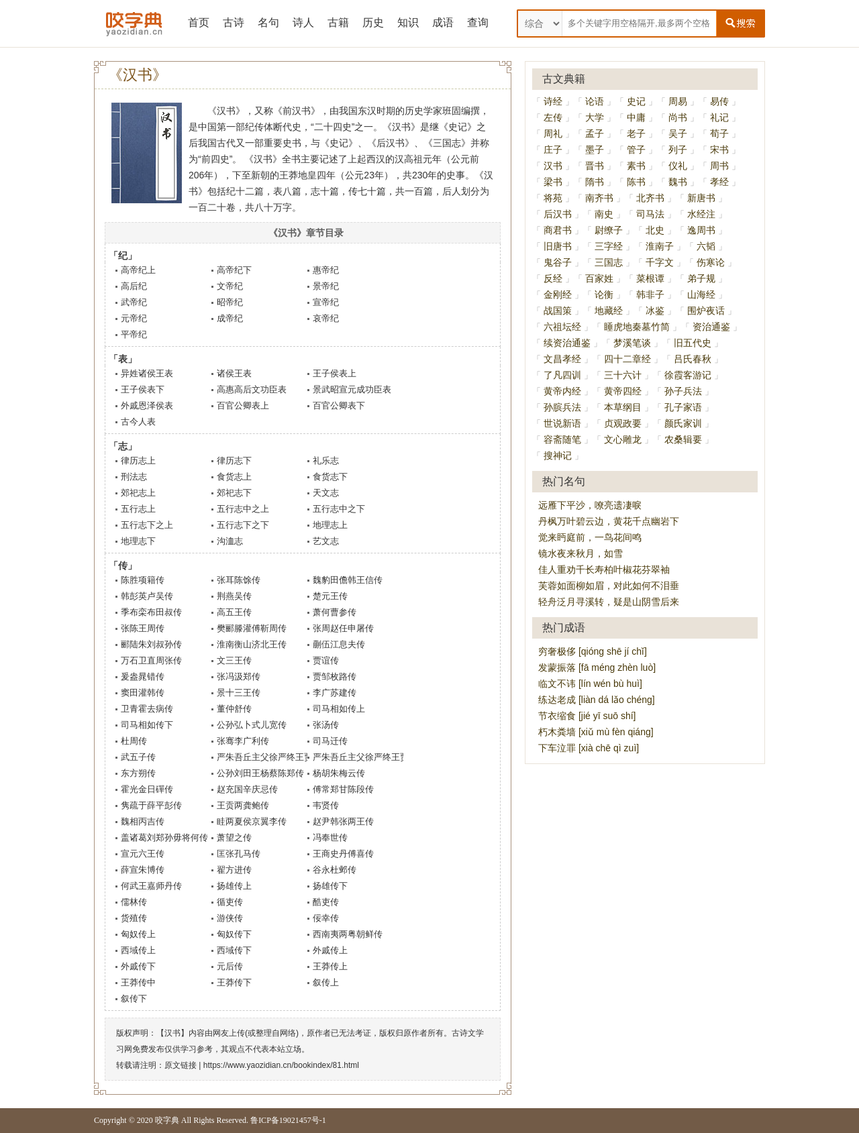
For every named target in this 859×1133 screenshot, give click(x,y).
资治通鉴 (711, 326)
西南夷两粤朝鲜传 (348, 934)
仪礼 (677, 165)
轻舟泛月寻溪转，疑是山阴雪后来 (608, 601)
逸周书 (701, 230)
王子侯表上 (334, 373)
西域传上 (138, 950)
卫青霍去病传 (147, 709)
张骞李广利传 (243, 741)
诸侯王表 (234, 373)
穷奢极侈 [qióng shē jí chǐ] (592, 651)
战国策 (558, 310)
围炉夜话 (706, 310)
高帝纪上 (138, 270)
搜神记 (558, 455)
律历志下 (234, 460)
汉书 (553, 165)
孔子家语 (683, 407)
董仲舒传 (234, 709)
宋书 (719, 149)
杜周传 (134, 741)
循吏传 (230, 902)
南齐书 (599, 198)
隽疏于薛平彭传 (151, 805)
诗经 (553, 101)
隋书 (594, 181)
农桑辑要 (683, 439)
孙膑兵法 (562, 407)
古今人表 (138, 422)
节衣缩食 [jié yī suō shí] (587, 715)
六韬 (706, 246)
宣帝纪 (326, 302)
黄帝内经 (562, 391)
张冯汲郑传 (238, 676)
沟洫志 (230, 541)
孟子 (594, 133)
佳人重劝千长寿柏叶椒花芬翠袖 (604, 569)
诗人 (303, 22)
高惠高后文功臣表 (252, 389)
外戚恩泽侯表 (147, 405)
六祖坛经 (562, 326)
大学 (594, 117)
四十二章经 (627, 359)
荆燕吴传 (234, 596)
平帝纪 (134, 334)
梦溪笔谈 (632, 342)
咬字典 (167, 1120)
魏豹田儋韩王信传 (348, 580)
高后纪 (134, 286)
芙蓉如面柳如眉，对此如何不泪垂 (608, 585)
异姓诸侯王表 (147, 373)
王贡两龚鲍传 (243, 805)
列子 (677, 149)
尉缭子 (609, 230)
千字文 (660, 262)
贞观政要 (623, 423)
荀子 (719, 133)
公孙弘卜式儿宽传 (252, 725)
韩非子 (650, 294)
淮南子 (660, 246)
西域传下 (234, 950)
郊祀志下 (234, 493)
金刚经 (558, 294)
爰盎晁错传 (142, 676)
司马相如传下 (147, 725)
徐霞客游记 (687, 375)
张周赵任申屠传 (343, 628)
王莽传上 (330, 966)
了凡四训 (562, 375)
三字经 (609, 246)
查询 (478, 22)
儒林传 (134, 902)
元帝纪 (134, 318)
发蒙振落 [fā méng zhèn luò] (597, 667)
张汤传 (326, 725)
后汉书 (558, 214)
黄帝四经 (623, 391)
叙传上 (326, 982)
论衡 (604, 294)
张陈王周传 (142, 628)
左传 (553, 117)
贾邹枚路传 (334, 676)
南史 (604, 214)
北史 (655, 230)
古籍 (338, 22)
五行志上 (138, 509)
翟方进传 (234, 870)
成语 (443, 22)
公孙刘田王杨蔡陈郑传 (260, 773)
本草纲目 (623, 407)
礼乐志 (326, 460)
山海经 (701, 294)
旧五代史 (692, 342)
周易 (677, 101)
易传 (719, 101)
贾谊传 (326, 660)
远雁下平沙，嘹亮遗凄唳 (590, 505)
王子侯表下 (142, 389)
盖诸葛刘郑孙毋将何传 (164, 837)
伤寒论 (711, 262)
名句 (268, 22)
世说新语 (562, 423)
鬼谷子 (558, 262)
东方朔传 (138, 773)
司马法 (650, 214)
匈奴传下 (234, 934)
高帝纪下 (234, 270)
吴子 (677, 133)
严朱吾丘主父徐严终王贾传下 (369, 757)
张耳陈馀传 (238, 580)
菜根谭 (650, 278)
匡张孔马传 (238, 854)
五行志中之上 (243, 509)
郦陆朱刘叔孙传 (151, 644)
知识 (408, 22)
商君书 (558, 230)
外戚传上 (330, 950)
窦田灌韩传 (142, 693)
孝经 (719, 181)
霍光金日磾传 (147, 789)
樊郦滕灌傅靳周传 (252, 628)
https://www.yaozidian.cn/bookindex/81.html (281, 1065)
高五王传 (234, 612)
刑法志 (134, 477)
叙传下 (134, 998)
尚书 (677, 117)
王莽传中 (138, 982)
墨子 (594, 149)
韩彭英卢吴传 (147, 596)
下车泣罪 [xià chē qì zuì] (588, 748)
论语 (594, 101)
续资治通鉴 (567, 342)
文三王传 (234, 660)
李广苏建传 (334, 693)
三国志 (609, 262)
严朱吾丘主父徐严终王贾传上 (273, 757)
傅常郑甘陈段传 (343, 789)
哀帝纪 (326, 318)
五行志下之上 (147, 525)
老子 (636, 133)
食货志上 (234, 477)
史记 (636, 101)
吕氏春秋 (692, 359)
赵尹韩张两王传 (343, 821)
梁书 (553, 181)
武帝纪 (134, 302)
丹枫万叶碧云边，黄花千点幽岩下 (608, 521)
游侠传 (230, 918)
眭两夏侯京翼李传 (252, 821)
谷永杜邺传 (334, 870)
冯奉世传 (330, 837)
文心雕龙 (623, 439)
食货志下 (330, 477)
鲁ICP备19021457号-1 (288, 1120)
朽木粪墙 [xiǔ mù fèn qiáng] (596, 731)
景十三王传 (238, 693)
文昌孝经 (562, 359)
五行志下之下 (243, 525)
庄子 (553, 149)
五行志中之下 (339, 509)
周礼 (553, 133)
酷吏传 (326, 902)
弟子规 (701, 278)
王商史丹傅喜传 (343, 854)
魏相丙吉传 (142, 821)
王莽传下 (234, 982)
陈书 (636, 181)
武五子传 (138, 757)
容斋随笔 (562, 439)
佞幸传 (326, 918)
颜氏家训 (683, 423)
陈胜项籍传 (142, 580)
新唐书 (701, 198)
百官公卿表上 (243, 405)
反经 (553, 278)
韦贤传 (326, 805)
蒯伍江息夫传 (339, 644)
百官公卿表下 (339, 405)
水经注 (701, 214)
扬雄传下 (330, 886)
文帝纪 (230, 286)
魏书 (677, 181)
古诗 (233, 22)
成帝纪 (230, 318)
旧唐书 (558, 246)
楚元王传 (330, 596)
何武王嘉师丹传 (151, 886)
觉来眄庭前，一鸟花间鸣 (590, 537)
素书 (636, 165)
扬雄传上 (234, 886)
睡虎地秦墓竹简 (637, 326)
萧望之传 (234, 837)
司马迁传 (330, 741)
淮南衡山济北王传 (252, 644)
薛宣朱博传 (142, 870)
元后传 (230, 966)
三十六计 (623, 375)
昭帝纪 (230, 302)
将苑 (553, 198)
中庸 (636, 117)
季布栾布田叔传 (151, 612)
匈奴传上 (138, 934)
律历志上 (138, 460)
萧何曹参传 (334, 612)
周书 (719, 165)
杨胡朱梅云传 (339, 773)
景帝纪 (326, 286)
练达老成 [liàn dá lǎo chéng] (596, 699)
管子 (636, 149)
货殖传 (134, 918)
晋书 (594, 165)
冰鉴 (655, 310)
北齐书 (650, 198)
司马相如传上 (339, 709)
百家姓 (599, 278)
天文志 (326, 493)
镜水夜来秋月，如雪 (580, 553)
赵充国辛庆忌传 (247, 789)
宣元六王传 (142, 854)
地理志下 (138, 541)
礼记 (719, 117)
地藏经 (609, 310)
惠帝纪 (326, 270)
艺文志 (326, 541)
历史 (373, 22)
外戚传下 (138, 966)
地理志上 (330, 525)
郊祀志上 (138, 493)
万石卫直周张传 (151, 660)
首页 (198, 22)
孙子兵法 (683, 391)
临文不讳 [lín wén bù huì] (590, 683)
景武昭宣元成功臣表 (352, 389)
